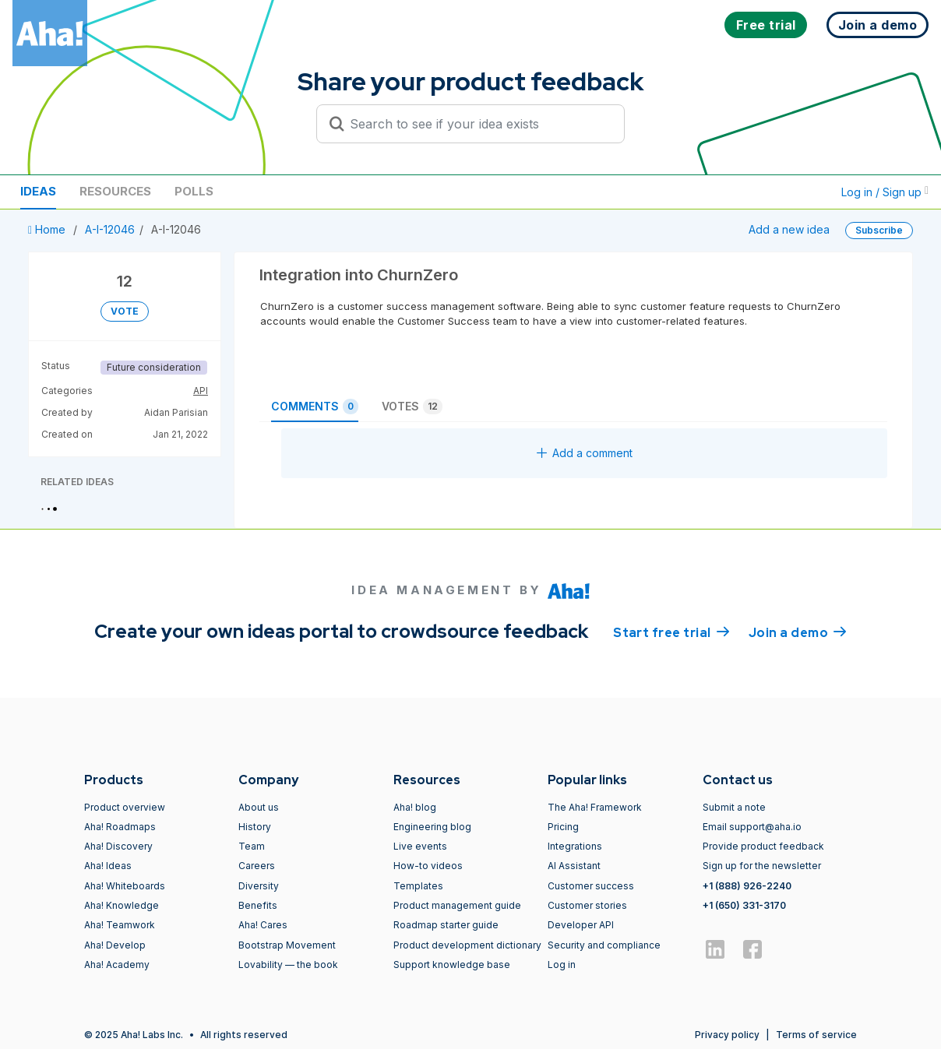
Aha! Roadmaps (120, 827)
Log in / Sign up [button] (885, 192)
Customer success (591, 886)
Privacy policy (727, 1034)
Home (48, 229)
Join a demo (798, 631)
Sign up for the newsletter (762, 865)
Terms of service (816, 1034)
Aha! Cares (262, 925)
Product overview (124, 807)
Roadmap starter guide (446, 925)
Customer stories (587, 905)
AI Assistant (574, 865)
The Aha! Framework (595, 807)
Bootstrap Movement (287, 945)
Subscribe (879, 230)
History (254, 827)
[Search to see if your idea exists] (477, 123)
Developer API (581, 925)
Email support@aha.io (752, 827)
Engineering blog (432, 827)
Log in (562, 964)
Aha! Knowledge (121, 905)
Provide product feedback (763, 846)
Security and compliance (604, 945)
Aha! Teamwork (119, 925)
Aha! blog (414, 807)
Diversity (258, 886)
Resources (115, 191)
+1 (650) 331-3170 (744, 905)
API (200, 390)
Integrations (575, 846)
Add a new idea (789, 229)
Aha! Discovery (118, 846)
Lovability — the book (288, 964)
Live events (420, 846)
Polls (193, 191)
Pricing (563, 827)
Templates (418, 886)
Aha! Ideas (108, 865)
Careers (256, 865)
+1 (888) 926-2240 (747, 886)
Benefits (257, 905)
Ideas (38, 191)
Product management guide (457, 905)
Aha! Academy (117, 964)
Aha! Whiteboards (124, 886)
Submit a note (734, 807)
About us (258, 807)
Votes (412, 406)
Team (251, 846)
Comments (314, 406)
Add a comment (585, 452)
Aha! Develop (115, 945)
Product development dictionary (467, 945)
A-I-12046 (110, 229)
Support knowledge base (451, 964)
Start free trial (671, 631)
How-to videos (428, 865)
